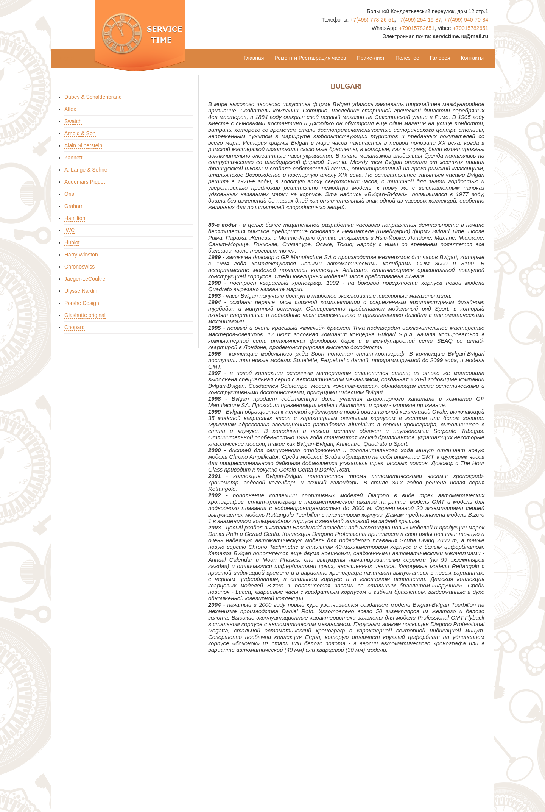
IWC (69, 230)
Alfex (70, 109)
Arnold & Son (80, 133)
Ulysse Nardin (80, 291)
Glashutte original (85, 315)
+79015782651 (416, 28)
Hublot (71, 242)
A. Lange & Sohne (85, 170)
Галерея (440, 58)
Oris (69, 194)
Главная (254, 58)
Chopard (74, 327)
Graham (74, 206)
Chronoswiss (79, 267)
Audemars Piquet (84, 182)
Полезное (407, 58)
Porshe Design (81, 303)
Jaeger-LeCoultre (84, 279)
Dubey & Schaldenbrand (93, 97)
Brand (65, 58)
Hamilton (74, 218)
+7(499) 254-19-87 (419, 20)
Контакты (472, 58)
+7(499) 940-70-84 (466, 20)
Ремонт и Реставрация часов (310, 58)
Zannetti (74, 158)
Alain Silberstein (83, 145)
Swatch (73, 121)
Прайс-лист (371, 58)
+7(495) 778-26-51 (372, 20)
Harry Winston (81, 254)
